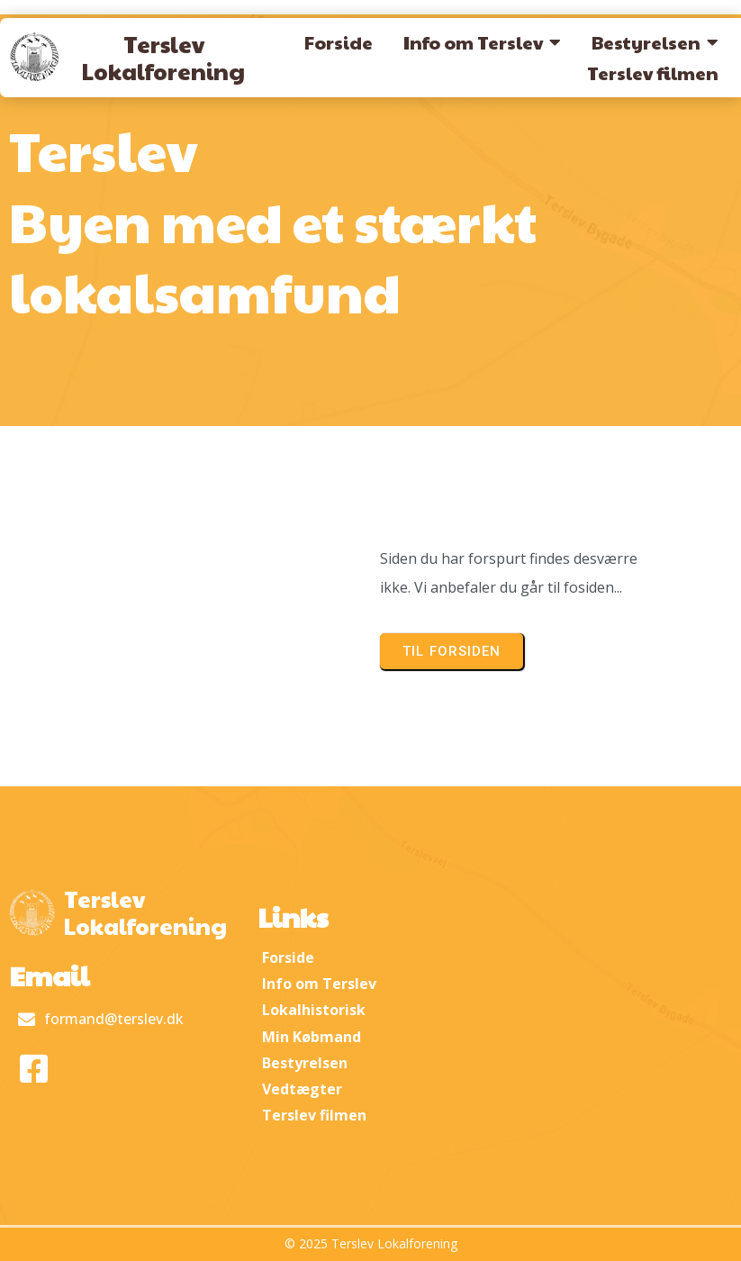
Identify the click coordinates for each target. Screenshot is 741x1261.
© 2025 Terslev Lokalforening (371, 1243)
